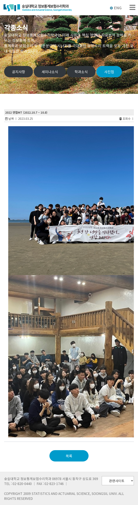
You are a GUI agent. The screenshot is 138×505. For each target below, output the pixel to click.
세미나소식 (50, 71)
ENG (116, 7)
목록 (69, 455)
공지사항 (18, 71)
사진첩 (109, 71)
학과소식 (81, 71)
